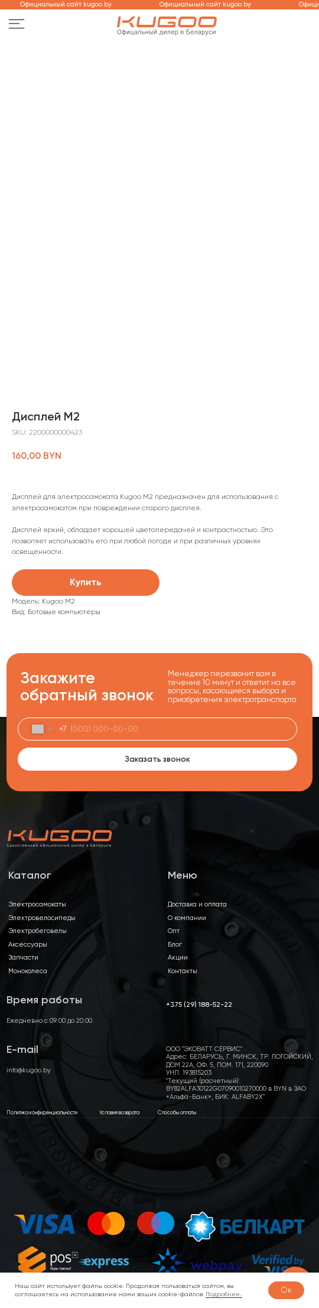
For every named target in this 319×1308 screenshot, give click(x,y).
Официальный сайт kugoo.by (70, 4)
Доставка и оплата (197, 904)
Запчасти (23, 957)
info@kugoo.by (28, 1070)
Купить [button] (86, 582)
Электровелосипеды (42, 918)
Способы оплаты (177, 1112)
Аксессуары (27, 944)
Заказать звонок (157, 759)
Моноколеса (27, 971)
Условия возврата (119, 1112)
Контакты (182, 971)
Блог (175, 944)
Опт (174, 931)
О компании (187, 918)
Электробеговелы (37, 931)
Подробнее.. (224, 1294)
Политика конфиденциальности (41, 1112)
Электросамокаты (37, 904)
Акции (178, 957)
